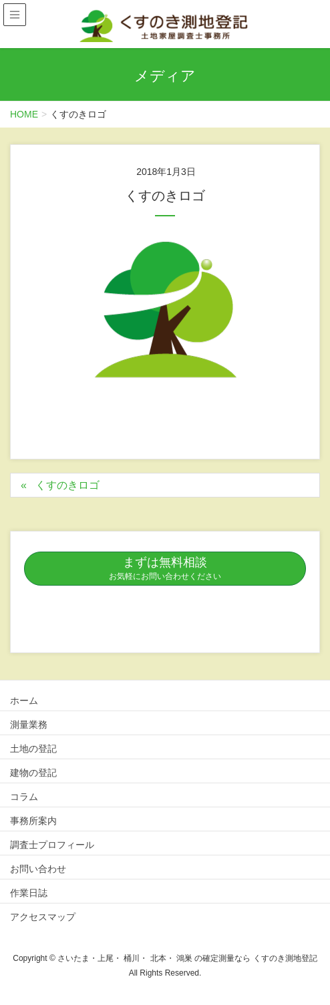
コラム (24, 796)
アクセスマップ (42, 917)
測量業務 (28, 724)
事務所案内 (33, 820)
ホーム (24, 700)
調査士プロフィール (52, 844)
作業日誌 (28, 892)
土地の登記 (33, 748)
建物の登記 (33, 772)
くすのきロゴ (67, 485)
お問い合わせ (38, 868)
